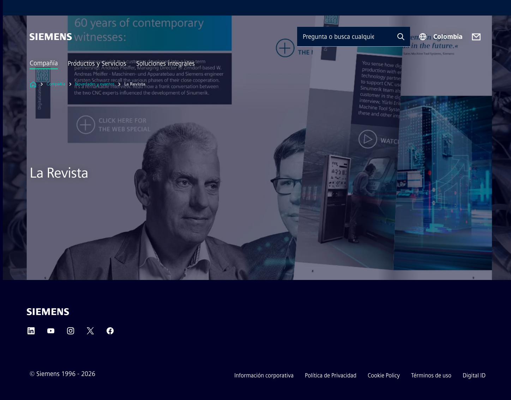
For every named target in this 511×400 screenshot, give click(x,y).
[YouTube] (51, 333)
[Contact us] (476, 37)
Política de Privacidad (330, 375)
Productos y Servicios (97, 63)
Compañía (44, 63)
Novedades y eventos (94, 84)
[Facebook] (110, 333)
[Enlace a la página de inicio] (33, 84)
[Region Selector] (441, 36)
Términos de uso (431, 375)
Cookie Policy (384, 375)
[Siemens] (51, 36)
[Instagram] (70, 333)
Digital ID (474, 375)
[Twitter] (90, 333)
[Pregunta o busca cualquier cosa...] (344, 36)
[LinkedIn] (31, 333)
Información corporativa (264, 375)
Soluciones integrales (165, 63)
